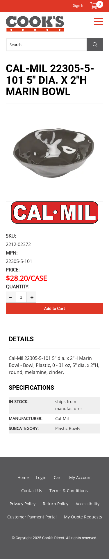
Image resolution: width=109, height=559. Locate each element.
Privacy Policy (22, 503)
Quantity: (17, 286)
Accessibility (87, 503)
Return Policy (55, 503)
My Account (80, 477)
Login (41, 477)
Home (23, 477)
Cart (58, 477)
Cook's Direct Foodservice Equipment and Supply (35, 27)
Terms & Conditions (68, 490)
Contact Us (31, 490)
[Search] (54, 44)
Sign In (79, 5)
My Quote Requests (83, 517)
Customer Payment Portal (32, 517)
